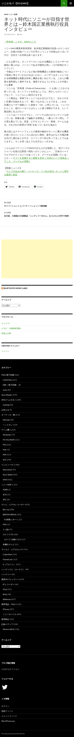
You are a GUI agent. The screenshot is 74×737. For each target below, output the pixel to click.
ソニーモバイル (9, 614)
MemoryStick (8, 629)
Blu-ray (6, 509)
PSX (4, 524)
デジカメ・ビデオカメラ (12, 549)
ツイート (5, 351)
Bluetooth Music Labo (15, 288)
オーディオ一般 (8, 415)
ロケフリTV (8, 534)
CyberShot (7, 554)
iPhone (6, 609)
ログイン (5, 706)
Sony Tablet (8, 474)
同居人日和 (6, 333)
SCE (4, 459)
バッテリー (6, 574)
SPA (20, 34)
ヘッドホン (8, 425)
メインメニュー (70, 3)
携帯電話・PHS (8, 604)
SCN (5, 494)
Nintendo (7, 435)
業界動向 (5, 619)
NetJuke (6, 420)
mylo (5, 390)
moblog (6, 405)
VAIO (6, 14)
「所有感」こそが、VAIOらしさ (20, 41)
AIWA (5, 489)
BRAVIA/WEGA (9, 514)
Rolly (5, 594)
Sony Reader (6, 395)
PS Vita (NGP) (9, 440)
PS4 (4, 449)
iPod (5, 589)
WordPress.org (7, 721)
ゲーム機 (5, 430)
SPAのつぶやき (8, 400)
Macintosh (7, 469)
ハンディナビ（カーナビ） (13, 569)
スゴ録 (6, 529)
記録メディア (7, 624)
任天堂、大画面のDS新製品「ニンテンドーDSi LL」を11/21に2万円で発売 (37, 214)
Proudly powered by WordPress (13, 734)
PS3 (4, 445)
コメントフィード (9, 716)
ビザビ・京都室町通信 (11, 328)
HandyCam (8, 559)
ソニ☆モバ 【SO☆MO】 (15, 3)
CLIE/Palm (7, 380)
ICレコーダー (8, 584)
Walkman (7, 599)
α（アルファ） (9, 564)
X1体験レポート (11, 519)
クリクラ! (5, 323)
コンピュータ (7, 464)
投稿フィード (7, 711)
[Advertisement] (37, 258)
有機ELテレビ (9, 544)
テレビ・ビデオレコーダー (13, 504)
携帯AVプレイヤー (9, 579)
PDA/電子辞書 (7, 375)
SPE (4, 499)
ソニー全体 (13, 14)
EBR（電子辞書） (10, 385)
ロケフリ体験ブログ (13, 539)
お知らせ (5, 410)
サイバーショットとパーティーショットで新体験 (37, 204)
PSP (4, 454)
